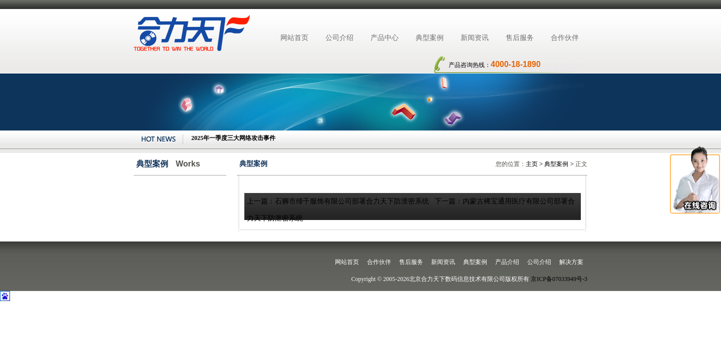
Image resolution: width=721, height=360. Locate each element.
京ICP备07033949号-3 (559, 279)
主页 (532, 164)
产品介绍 (507, 262)
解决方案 (571, 262)
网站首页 (294, 38)
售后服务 (520, 38)
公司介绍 (339, 38)
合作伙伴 (565, 38)
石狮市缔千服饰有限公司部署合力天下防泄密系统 (352, 201)
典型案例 (430, 38)
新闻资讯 (475, 38)
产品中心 (385, 38)
